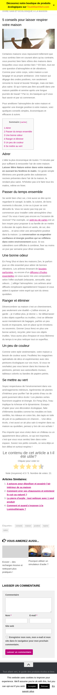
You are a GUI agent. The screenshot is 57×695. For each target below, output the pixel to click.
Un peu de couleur (13, 142)
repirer (45, 526)
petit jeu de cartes (38, 220)
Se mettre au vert (13, 146)
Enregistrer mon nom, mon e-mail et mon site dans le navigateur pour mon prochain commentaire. (28, 641)
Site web (9, 626)
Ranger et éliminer (13, 139)
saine (5, 530)
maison (28, 526)
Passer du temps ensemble (18, 131)
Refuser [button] (44, 686)
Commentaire (12, 595)
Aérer (7, 128)
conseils (19, 526)
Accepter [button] (32, 686)
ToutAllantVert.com (38, 7)
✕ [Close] (54, 5)
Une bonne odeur (13, 135)
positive (37, 526)
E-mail (33, 615)
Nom (8, 615)
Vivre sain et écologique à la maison (24, 11)
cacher (23, 122)
